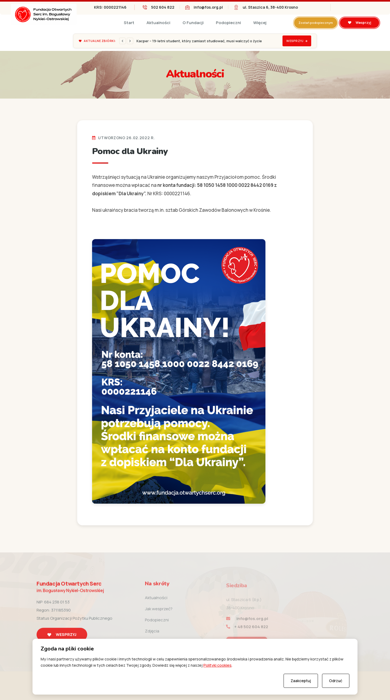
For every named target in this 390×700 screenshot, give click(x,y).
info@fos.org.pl (208, 7)
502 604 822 (162, 7)
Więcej (259, 22)
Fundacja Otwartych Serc (70, 591)
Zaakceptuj (301, 680)
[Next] (130, 41)
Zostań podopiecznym (315, 23)
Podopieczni (228, 22)
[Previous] (122, 41)
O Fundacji (193, 22)
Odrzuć (335, 680)
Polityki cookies (217, 665)
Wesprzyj (359, 22)
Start (129, 22)
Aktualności (158, 22)
